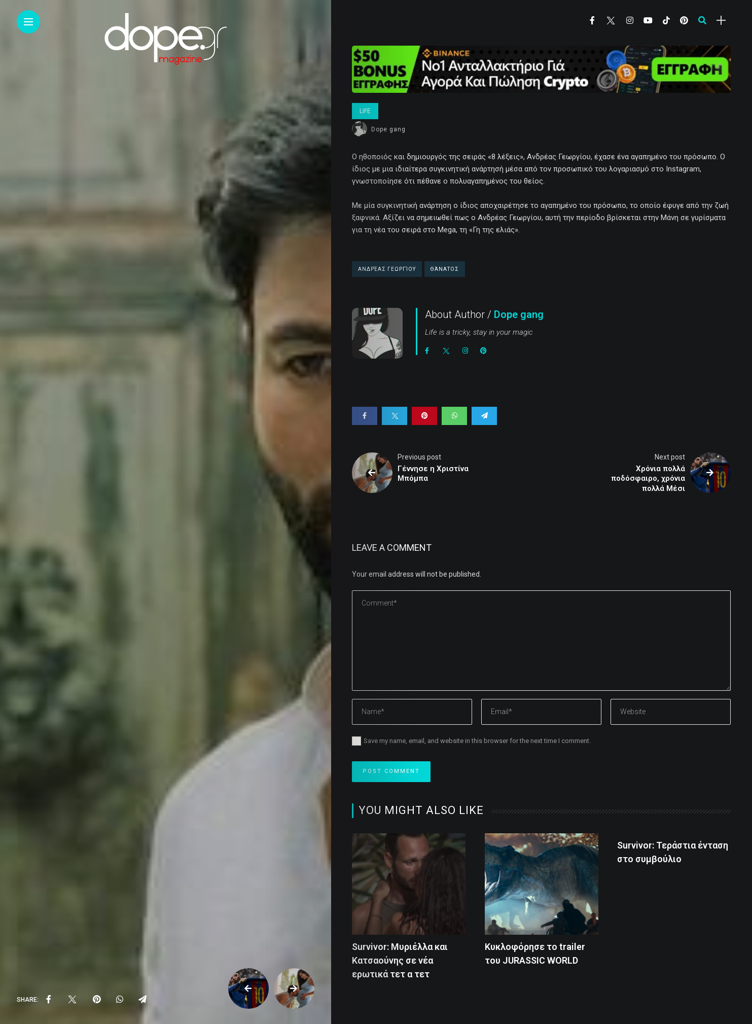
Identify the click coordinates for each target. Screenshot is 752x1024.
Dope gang (388, 129)
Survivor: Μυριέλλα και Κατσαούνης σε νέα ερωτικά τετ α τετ (400, 960)
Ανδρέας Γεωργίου (387, 269)
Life (365, 111)
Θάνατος (445, 269)
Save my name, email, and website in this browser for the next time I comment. (477, 741)
